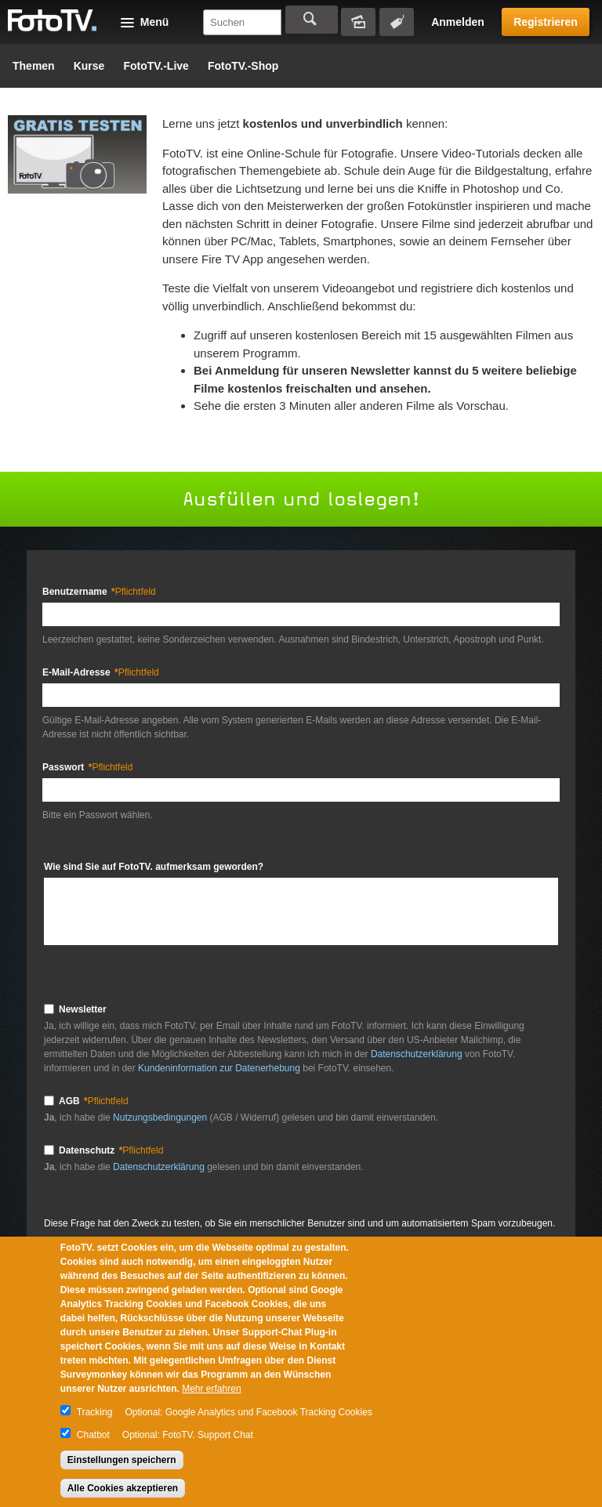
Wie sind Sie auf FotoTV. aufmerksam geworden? (153, 866)
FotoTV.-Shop (243, 66)
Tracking (95, 1412)
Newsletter (83, 1009)
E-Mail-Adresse (100, 672)
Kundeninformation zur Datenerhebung (219, 1068)
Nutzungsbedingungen (161, 1117)
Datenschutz (111, 1150)
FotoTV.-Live (156, 66)
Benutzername (99, 591)
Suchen (311, 19)
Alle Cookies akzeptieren (122, 1488)
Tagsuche (396, 22)
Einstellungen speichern (121, 1459)
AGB (94, 1101)
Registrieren (545, 22)
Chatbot (93, 1434)
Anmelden (457, 22)
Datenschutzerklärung (416, 1054)
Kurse (89, 66)
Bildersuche (358, 22)
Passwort (87, 767)
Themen (34, 66)
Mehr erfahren (211, 1388)
